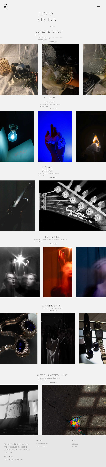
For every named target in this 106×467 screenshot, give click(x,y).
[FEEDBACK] (53, 177)
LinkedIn (74, 446)
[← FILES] (53, 26)
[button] (98, 6)
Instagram (75, 444)
